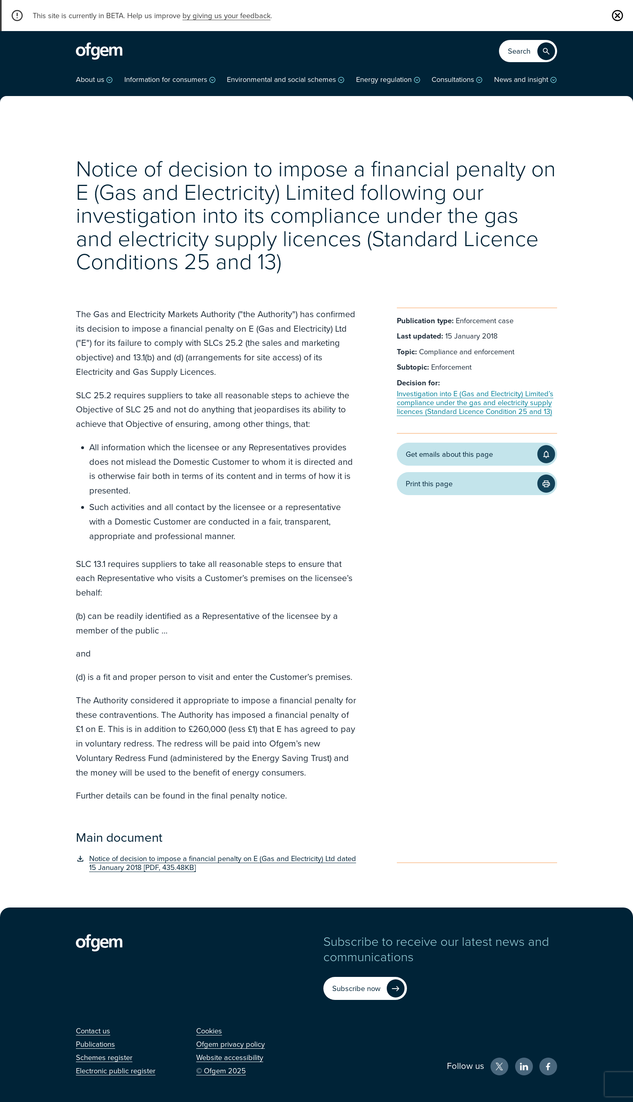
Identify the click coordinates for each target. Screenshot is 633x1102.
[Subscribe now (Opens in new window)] (365, 988)
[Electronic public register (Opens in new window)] (115, 1070)
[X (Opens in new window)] (499, 1066)
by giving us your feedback (226, 15)
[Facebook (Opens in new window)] (548, 1066)
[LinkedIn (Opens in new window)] (524, 1066)
